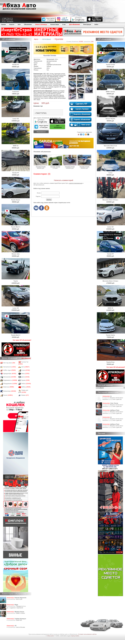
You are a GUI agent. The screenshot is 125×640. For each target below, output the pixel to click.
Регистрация (87, 24)
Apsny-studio (75, 636)
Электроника (9, 377)
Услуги (25, 370)
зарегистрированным (75, 183)
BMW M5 (19, 620)
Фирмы (25, 395)
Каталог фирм (54, 24)
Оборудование (10, 383)
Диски (25, 377)
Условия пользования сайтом (87, 634)
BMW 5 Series (20, 613)
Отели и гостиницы (41, 24)
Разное (8, 395)
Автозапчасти (9, 367)
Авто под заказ (9, 363)
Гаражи (25, 380)
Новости (11, 24)
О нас (64, 24)
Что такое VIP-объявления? (22, 340)
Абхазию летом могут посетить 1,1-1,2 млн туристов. (112, 398)
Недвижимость (10, 380)
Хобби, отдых (9, 370)
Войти (96, 24)
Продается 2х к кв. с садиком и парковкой (16, 607)
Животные (8, 387)
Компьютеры (9, 391)
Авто (19, 24)
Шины (25, 373)
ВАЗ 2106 (19, 599)
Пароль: (38, 196)
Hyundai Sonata (41, 161)
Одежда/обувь (9, 373)
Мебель (26, 387)
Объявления (28, 24)
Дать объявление (74, 24)
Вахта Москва (20, 627)
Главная (3, 24)
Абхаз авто (50, 636)
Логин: (39, 193)
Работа (26, 383)
